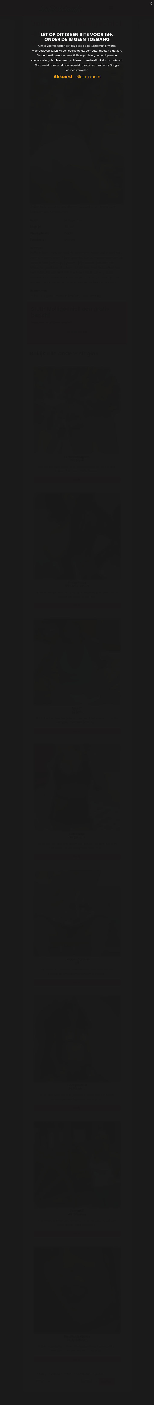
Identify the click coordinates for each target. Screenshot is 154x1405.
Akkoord (63, 76)
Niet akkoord (88, 76)
